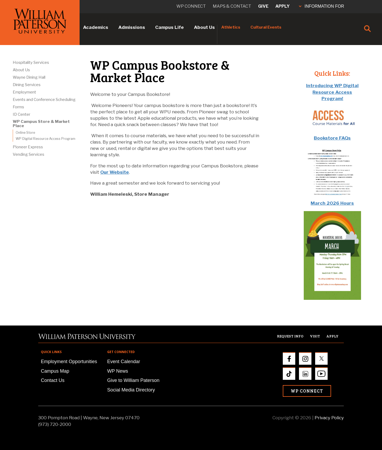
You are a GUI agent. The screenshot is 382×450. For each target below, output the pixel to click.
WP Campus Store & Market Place (41, 123)
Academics (95, 27)
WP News (117, 371)
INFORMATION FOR (321, 6)
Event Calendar (123, 361)
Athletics (230, 27)
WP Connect (307, 391)
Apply (282, 6)
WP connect (191, 6)
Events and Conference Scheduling (44, 99)
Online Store (25, 133)
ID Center (21, 114)
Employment (24, 92)
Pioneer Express (28, 147)
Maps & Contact (232, 6)
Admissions (131, 27)
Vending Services (28, 154)
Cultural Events (265, 27)
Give (263, 6)
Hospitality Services (31, 62)
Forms (18, 107)
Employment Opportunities (69, 361)
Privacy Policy (329, 417)
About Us (204, 27)
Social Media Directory (131, 390)
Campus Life (169, 27)
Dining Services (27, 85)
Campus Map (55, 371)
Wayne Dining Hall (29, 77)
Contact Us (52, 380)
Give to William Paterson (133, 380)
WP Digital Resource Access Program (45, 139)
